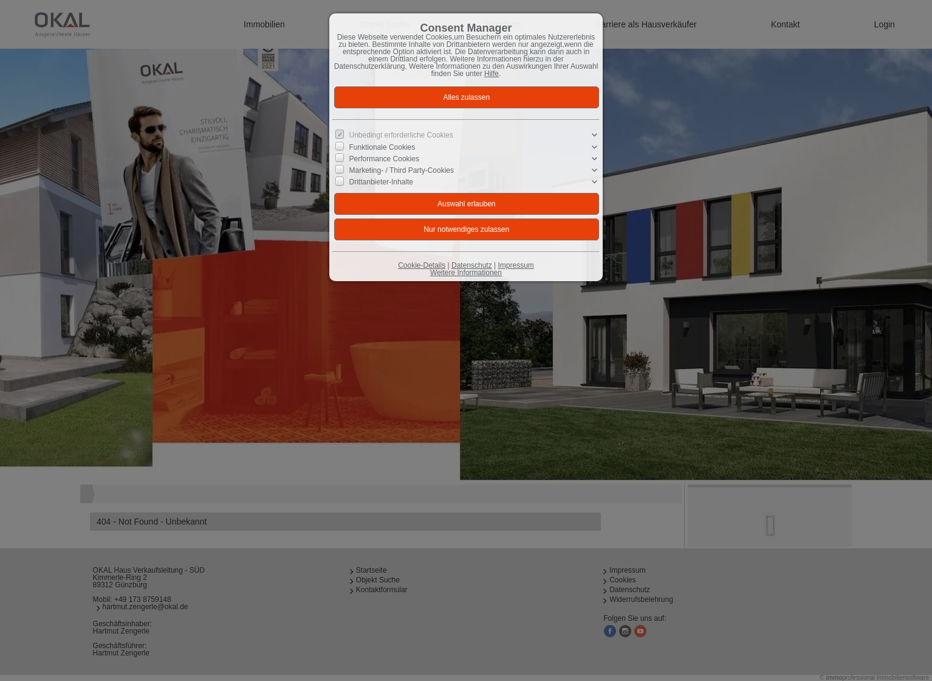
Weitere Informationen (466, 272)
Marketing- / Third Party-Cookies (401, 170)
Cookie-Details (421, 265)
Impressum (515, 265)
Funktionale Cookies (382, 146)
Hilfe (491, 73)
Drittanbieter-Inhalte (381, 182)
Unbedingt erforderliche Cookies (401, 135)
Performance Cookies (384, 159)
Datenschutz (471, 265)
